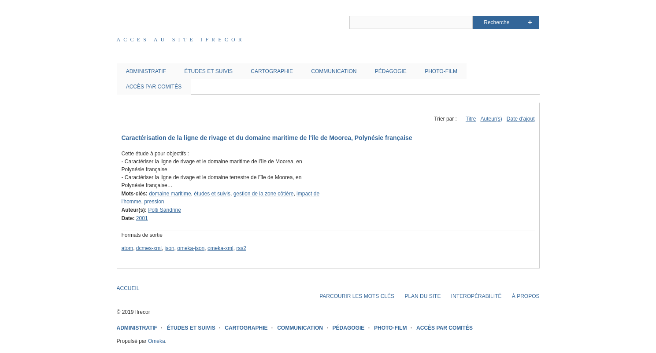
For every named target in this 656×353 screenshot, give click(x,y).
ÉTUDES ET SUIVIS (208, 71)
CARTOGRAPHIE (272, 71)
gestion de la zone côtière (263, 194)
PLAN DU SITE (422, 296)
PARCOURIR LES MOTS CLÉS (356, 296)
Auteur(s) (491, 119)
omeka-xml (220, 248)
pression (154, 202)
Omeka (156, 341)
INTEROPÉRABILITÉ (476, 296)
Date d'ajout (521, 119)
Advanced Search (529, 22)
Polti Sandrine (164, 210)
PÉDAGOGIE (391, 71)
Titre (471, 119)
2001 (142, 218)
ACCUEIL (128, 288)
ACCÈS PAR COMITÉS (154, 87)
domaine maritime (170, 194)
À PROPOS (526, 296)
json (169, 248)
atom (127, 248)
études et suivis (212, 194)
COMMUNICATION (333, 71)
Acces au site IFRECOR (181, 40)
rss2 (241, 248)
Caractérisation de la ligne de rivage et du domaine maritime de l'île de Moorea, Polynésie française (267, 137)
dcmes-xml (149, 248)
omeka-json (190, 248)
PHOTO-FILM (441, 71)
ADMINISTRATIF (146, 71)
